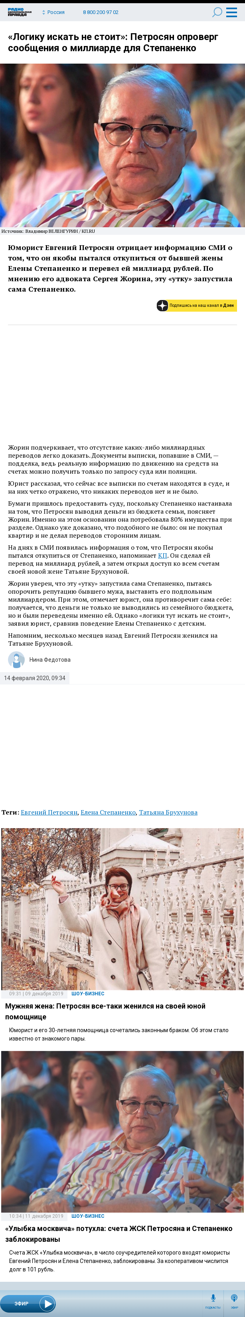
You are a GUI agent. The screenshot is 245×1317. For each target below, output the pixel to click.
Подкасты (213, 1307)
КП (162, 555)
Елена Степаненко (108, 812)
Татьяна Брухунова (168, 812)
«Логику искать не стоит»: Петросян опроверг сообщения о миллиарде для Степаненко (113, 42)
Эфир (234, 1307)
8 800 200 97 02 (101, 12)
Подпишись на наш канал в (202, 305)
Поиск (217, 12)
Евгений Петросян (49, 812)
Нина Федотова (50, 659)
